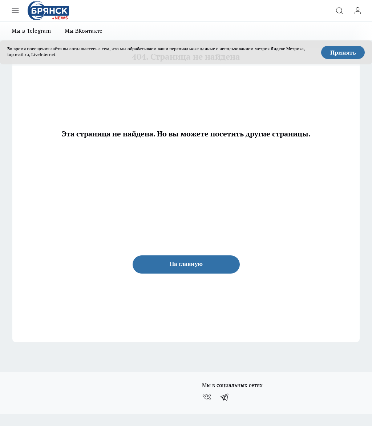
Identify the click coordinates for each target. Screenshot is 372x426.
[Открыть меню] (15, 10)
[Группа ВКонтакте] (207, 397)
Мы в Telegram (31, 30)
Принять (343, 52)
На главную (186, 263)
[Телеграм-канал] (225, 397)
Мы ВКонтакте (84, 30)
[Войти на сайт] (357, 10)
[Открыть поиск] (339, 10)
